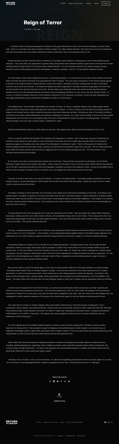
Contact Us (60, 435)
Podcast (88, 3)
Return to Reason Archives (74, 422)
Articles (96, 3)
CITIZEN (62, 3)
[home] (10, 3)
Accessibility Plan (70, 435)
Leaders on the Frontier (75, 3)
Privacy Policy (81, 435)
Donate (106, 3)
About (62, 422)
